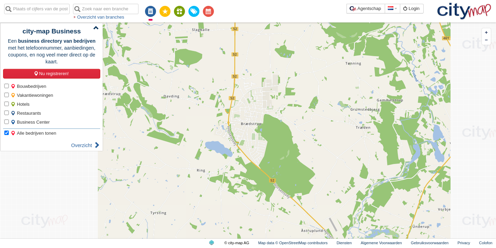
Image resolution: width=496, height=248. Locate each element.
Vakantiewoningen (32, 95)
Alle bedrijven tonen (33, 133)
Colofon (486, 243)
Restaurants (26, 113)
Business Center (30, 122)
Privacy (463, 243)
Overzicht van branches (100, 17)
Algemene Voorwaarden (381, 243)
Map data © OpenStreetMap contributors (293, 243)
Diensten (344, 243)
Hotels (20, 104)
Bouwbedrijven (28, 86)
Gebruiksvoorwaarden (429, 243)
